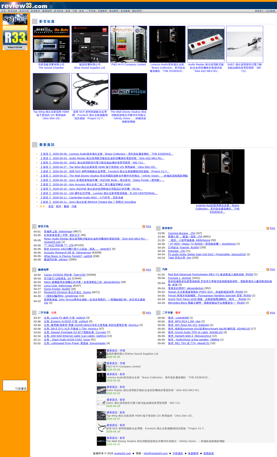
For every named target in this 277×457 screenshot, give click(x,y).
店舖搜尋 (102, 11)
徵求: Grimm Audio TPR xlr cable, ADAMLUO (195, 332)
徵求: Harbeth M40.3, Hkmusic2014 (189, 335)
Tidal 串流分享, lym (179, 257)
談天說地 (58, 11)
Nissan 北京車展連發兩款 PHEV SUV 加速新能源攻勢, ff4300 (205, 291)
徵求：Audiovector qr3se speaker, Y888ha (194, 339)
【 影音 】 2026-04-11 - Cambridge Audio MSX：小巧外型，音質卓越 (81, 197)
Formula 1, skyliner (179, 278)
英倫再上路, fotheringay (58, 231)
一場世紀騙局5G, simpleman (61, 295)
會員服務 (125, 11)
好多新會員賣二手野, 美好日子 (62, 235)
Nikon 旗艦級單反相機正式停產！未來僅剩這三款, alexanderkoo (82, 282)
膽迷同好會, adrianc (56, 259)
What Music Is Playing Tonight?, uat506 (68, 256)
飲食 (81, 11)
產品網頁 (113, 11)
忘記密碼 (270, 11)
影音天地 (24, 11)
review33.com (122, 453)
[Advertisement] (153, 130)
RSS (148, 226)
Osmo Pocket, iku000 (57, 288)
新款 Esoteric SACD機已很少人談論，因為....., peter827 (77, 248)
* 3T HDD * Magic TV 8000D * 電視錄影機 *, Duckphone (202, 243)
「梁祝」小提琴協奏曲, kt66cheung (189, 240)
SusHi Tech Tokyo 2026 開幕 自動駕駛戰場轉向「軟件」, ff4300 (207, 299)
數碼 (66, 206)
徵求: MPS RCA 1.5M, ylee (184, 321)
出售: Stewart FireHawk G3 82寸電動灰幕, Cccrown (75, 332)
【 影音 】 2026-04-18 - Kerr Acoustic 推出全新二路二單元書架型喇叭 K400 (85, 184)
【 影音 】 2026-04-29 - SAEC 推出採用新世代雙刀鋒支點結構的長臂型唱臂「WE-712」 (92, 162)
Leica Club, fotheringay (58, 285)
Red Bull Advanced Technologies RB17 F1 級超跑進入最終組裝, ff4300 (210, 274)
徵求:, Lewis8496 (178, 317)
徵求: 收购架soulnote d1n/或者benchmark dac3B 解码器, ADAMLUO (209, 328)
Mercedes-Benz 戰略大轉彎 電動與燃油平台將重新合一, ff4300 (206, 302)
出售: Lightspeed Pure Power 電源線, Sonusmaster (75, 343)
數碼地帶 (47, 11)
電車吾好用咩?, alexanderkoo (185, 288)
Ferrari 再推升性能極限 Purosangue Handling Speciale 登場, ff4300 (209, 295)
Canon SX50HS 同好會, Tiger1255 (65, 274)
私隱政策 (208, 453)
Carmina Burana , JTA (181, 233)
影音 (51, 206)
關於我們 (136, 11)
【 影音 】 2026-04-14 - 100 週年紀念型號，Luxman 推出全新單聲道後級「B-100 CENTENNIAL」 (99, 193)
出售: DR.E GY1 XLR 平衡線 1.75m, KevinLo (71, 328)
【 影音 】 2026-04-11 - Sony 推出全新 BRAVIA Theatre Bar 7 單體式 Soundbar (88, 201)
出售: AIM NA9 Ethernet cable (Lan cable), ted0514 (75, 335)
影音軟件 (35, 11)
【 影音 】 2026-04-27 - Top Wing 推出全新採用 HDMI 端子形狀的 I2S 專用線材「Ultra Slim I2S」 (98, 167)
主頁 (3, 11)
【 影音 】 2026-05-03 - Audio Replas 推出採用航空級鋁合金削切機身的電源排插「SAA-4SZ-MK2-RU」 (102, 158)
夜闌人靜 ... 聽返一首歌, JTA (185, 236)
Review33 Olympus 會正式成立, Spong (67, 292)
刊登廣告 (178, 453)
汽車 (74, 11)
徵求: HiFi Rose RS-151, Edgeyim (188, 325)
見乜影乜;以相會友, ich (57, 278)
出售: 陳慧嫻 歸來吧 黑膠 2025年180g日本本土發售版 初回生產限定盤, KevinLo (91, 325)
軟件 (58, 206)
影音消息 (12, 11)
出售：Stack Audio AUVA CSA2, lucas (67, 339)
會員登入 (259, 11)
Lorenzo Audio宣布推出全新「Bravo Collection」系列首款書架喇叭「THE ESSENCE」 (217, 207)
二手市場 (90, 11)
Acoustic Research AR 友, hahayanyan (67, 252)
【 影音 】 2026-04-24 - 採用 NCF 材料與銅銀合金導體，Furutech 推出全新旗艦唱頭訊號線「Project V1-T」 (105, 171)
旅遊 (68, 11)
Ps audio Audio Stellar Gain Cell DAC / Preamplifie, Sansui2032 (207, 254)
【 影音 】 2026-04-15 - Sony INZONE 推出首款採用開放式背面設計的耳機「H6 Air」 (91, 188)
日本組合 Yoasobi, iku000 (183, 247)
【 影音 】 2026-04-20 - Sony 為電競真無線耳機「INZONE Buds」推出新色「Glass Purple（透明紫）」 (102, 180)
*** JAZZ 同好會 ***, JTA (58, 245)
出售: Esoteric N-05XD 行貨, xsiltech (66, 321)
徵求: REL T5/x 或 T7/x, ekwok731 (189, 343)
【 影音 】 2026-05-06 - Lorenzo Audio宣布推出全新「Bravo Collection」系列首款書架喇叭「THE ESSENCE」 (107, 153)
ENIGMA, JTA (176, 251)
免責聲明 (193, 453)
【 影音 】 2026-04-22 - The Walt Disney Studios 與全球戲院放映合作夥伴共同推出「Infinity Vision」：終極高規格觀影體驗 (114, 175)
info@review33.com (156, 453)
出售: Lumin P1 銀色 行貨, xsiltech (64, 317)
